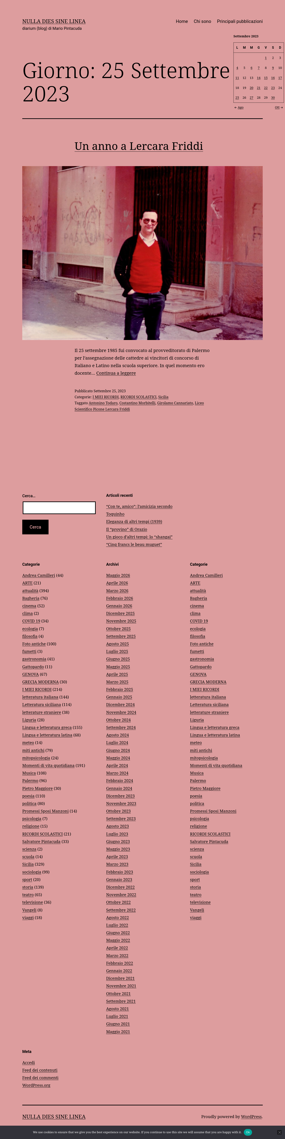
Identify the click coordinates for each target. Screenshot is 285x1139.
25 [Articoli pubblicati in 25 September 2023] (237, 97)
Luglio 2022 (117, 925)
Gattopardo (33, 666)
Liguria (29, 719)
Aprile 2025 (117, 674)
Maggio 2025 (118, 666)
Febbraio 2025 (119, 689)
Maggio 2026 (118, 575)
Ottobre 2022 (118, 902)
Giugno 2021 (118, 1023)
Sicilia (163, 396)
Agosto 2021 (117, 1008)
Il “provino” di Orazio (126, 529)
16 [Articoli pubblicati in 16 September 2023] (273, 77)
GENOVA (30, 674)
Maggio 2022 (118, 940)
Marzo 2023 (117, 864)
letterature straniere (41, 712)
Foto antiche (34, 643)
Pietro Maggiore (37, 788)
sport (27, 879)
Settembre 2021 (121, 1001)
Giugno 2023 (118, 841)
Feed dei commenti (40, 1077)
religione (30, 826)
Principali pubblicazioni (240, 21)
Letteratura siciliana (41, 704)
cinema (29, 605)
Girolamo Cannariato (175, 402)
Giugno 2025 (118, 659)
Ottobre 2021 (118, 993)
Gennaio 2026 (119, 605)
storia (27, 887)
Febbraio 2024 (119, 780)
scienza (29, 849)
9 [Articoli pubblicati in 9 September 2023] (273, 67)
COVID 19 (31, 621)
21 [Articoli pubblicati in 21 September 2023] (259, 87)
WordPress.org (36, 1085)
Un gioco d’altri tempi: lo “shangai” (139, 536)
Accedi (28, 1062)
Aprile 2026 (117, 583)
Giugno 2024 (118, 750)
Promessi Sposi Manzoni (45, 811)
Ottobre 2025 (118, 628)
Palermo (30, 780)
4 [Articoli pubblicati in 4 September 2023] (237, 67)
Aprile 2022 (117, 947)
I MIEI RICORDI (106, 396)
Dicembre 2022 (120, 887)
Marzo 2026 (117, 590)
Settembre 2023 (121, 818)
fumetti (29, 651)
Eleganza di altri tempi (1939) (134, 521)
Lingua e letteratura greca (47, 727)
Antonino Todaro (103, 402)
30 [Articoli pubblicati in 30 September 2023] (273, 97)
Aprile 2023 (117, 856)
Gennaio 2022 (119, 970)
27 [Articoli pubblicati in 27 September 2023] (251, 97)
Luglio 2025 (117, 651)
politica (29, 803)
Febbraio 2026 (119, 598)
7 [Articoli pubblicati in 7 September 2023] (259, 67)
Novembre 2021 (121, 985)
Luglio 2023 (117, 834)
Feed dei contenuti (39, 1070)
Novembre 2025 (121, 621)
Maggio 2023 (118, 849)
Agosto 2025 (117, 643)
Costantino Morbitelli (137, 402)
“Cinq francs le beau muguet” (134, 544)
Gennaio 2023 (119, 879)
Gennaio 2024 (119, 788)
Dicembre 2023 (120, 796)
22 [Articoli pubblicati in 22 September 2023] (266, 87)
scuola (28, 856)
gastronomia (34, 659)
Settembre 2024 (121, 727)
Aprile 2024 (117, 765)
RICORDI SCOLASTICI (138, 396)
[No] (279, 1132)
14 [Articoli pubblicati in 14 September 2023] (259, 77)
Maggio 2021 (118, 1031)
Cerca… (28, 495)
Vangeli (29, 910)
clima (27, 613)
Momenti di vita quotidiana (48, 765)
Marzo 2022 (117, 955)
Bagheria (30, 598)
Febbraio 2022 (119, 963)
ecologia (30, 628)
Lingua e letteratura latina (47, 735)
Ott (279, 107)
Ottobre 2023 (118, 811)
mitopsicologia (36, 758)
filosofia (29, 636)
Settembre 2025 (121, 636)
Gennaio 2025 (119, 697)
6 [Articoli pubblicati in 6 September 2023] (251, 67)
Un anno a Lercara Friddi (139, 146)
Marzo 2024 (117, 773)
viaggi (28, 917)
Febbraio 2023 (119, 872)
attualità (30, 590)
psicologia (31, 818)
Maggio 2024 (118, 758)
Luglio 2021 (117, 1016)
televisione (32, 902)
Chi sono (202, 21)
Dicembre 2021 (120, 978)
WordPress (251, 1116)
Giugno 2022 (118, 932)
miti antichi (33, 750)
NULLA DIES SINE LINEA (54, 21)
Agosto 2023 (117, 826)
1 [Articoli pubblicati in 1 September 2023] (266, 58)
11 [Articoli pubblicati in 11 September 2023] (237, 77)
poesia (28, 796)
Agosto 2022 (117, 917)
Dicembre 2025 (120, 613)
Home (182, 21)
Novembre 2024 (121, 712)
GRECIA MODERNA (40, 681)
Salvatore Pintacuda (41, 841)
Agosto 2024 (117, 735)
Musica (29, 773)
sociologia (31, 872)
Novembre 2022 (121, 894)
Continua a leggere (116, 373)
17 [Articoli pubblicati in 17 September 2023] (280, 77)
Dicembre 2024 (120, 704)
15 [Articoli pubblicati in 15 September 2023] (266, 77)
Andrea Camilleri (38, 575)
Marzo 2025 (117, 681)
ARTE (27, 583)
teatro (28, 894)
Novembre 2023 (121, 803)
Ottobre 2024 (118, 719)
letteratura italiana (40, 697)
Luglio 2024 (117, 742)
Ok (248, 1132)
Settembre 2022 (121, 910)
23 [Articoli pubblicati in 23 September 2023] (273, 87)
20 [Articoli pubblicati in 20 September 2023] (251, 87)
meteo (28, 742)
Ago (239, 107)
